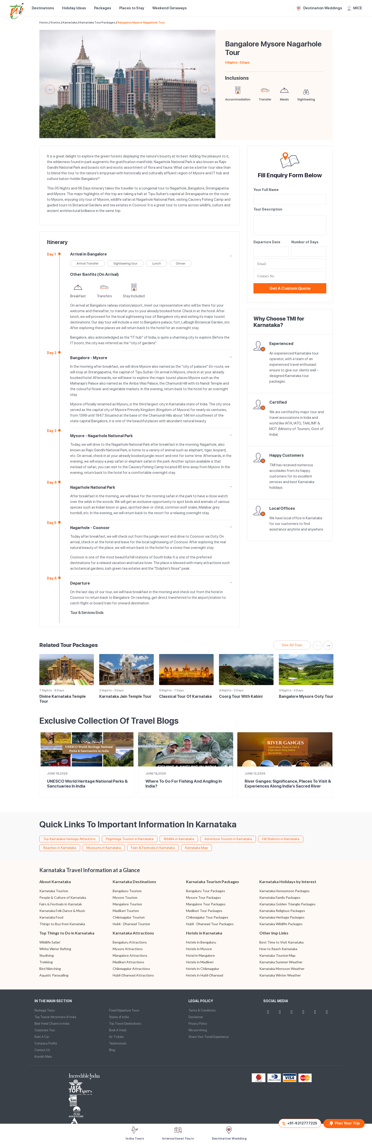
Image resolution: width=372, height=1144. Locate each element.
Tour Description (267, 209)
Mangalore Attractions (130, 955)
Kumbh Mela (43, 1056)
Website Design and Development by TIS (53, 1117)
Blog (112, 1050)
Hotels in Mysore (199, 949)
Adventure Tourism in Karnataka (228, 839)
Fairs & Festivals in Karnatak (60, 904)
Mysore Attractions (128, 949)
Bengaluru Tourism (127, 891)
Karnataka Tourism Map (277, 955)
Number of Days (304, 242)
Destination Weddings (319, 8)
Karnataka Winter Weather (280, 975)
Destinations (43, 8)
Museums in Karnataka (104, 848)
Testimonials (117, 1043)
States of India (119, 1017)
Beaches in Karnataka (59, 848)
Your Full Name (266, 190)
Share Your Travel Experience (208, 1037)
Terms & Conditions (202, 1010)
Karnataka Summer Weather (281, 962)
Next (204, 89)
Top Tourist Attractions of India (55, 1017)
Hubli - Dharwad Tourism (131, 924)
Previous (50, 89)
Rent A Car (41, 1037)
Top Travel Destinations (125, 1023)
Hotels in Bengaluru (201, 942)
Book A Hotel (117, 1030)
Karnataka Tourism (53, 891)
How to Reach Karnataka (278, 949)
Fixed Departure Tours (124, 1010)
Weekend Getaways (169, 8)
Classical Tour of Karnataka (185, 696)
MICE (354, 8)
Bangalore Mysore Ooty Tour (306, 696)
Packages (102, 8)
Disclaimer (195, 1017)
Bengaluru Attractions (130, 942)
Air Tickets (116, 1037)
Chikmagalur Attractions (131, 968)
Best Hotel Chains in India (51, 1023)
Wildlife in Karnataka (179, 839)
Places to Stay (131, 8)
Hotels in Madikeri (199, 962)
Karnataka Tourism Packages (212, 881)
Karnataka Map (196, 848)
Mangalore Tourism (127, 904)
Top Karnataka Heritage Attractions (69, 839)
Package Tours (44, 1010)
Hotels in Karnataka (204, 933)
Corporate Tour (44, 1030)
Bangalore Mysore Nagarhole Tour (141, 22)
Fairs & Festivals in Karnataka (153, 848)
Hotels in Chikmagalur (202, 968)
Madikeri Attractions (128, 962)
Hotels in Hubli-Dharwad (204, 975)
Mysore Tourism (125, 897)
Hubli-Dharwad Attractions (133, 975)
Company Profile (45, 1043)
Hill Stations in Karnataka (280, 839)
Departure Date (266, 242)
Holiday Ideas (74, 8)
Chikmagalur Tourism (129, 917)
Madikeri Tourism (126, 911)
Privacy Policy (197, 1023)
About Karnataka (55, 881)
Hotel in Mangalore (200, 955)
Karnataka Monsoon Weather (282, 968)
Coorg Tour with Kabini (241, 696)
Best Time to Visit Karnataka (281, 942)
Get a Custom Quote (290, 288)
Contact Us (42, 1050)
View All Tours (292, 645)
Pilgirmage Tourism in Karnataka (129, 839)
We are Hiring (197, 1030)
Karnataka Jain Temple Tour (125, 696)
